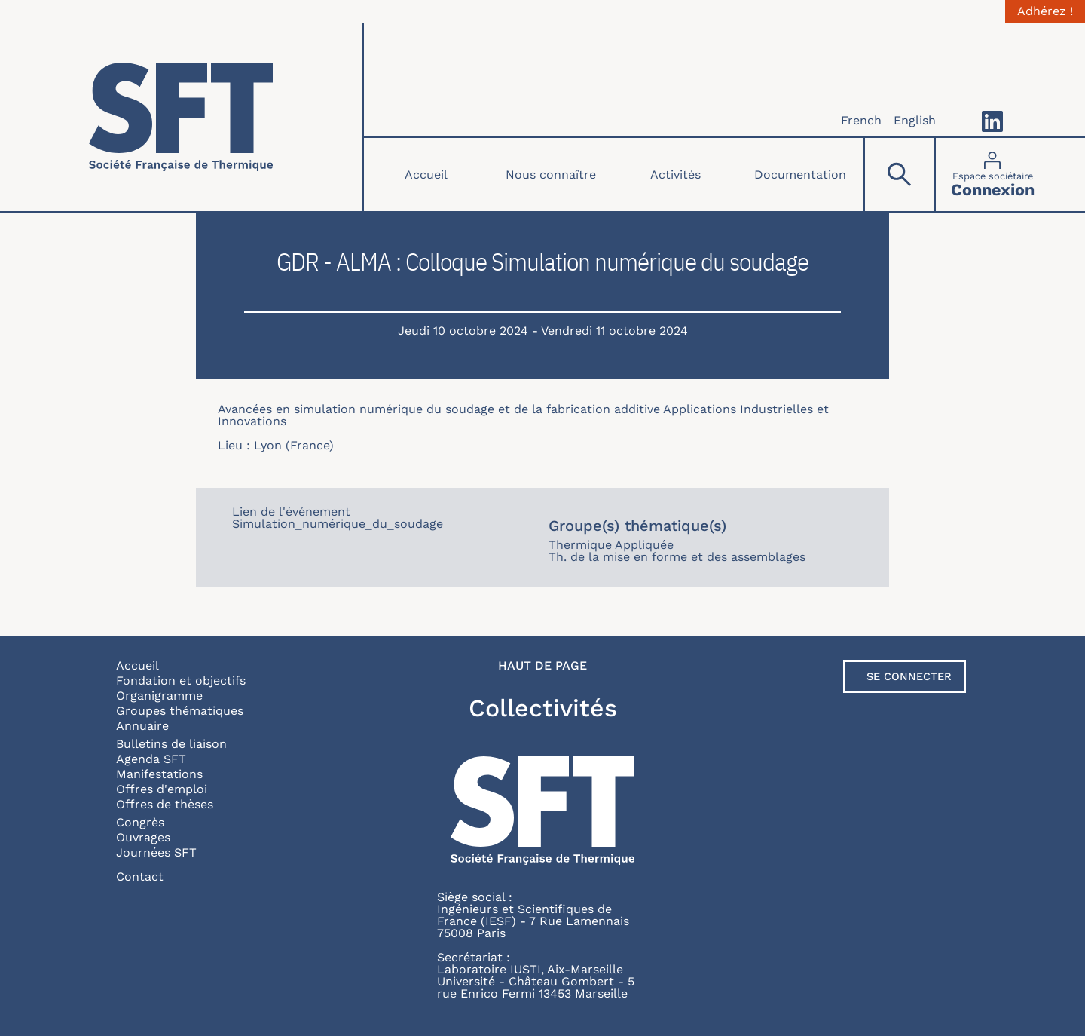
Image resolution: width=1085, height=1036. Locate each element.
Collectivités (543, 708)
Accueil (426, 174)
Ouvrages (143, 837)
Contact (140, 876)
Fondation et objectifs (181, 680)
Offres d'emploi (161, 789)
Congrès (140, 822)
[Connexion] (993, 174)
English (915, 120)
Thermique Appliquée (611, 545)
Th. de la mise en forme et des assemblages (677, 557)
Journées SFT (156, 852)
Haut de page (542, 666)
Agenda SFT (151, 759)
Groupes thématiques (179, 710)
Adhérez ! (1045, 11)
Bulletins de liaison (171, 744)
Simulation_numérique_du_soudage (337, 523)
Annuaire (142, 726)
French (861, 120)
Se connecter (909, 676)
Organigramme (159, 695)
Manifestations (159, 774)
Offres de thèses (164, 804)
